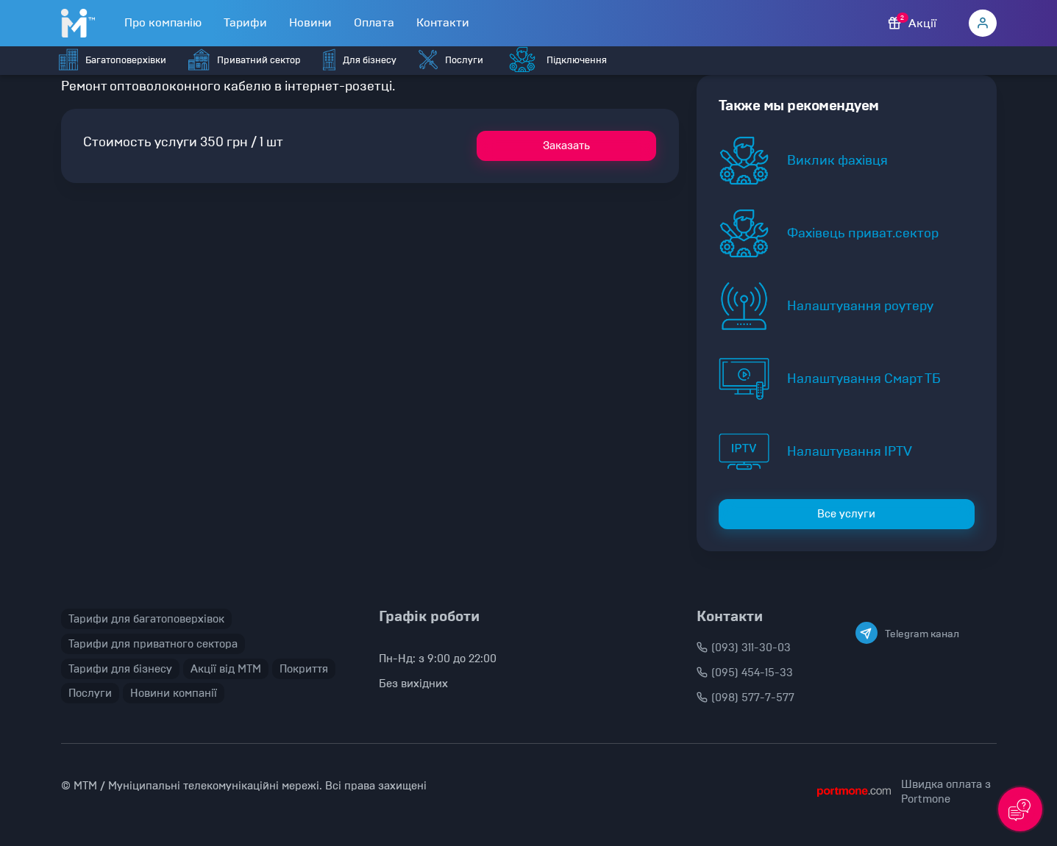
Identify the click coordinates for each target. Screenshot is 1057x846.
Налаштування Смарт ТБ (864, 378)
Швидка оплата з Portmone (946, 792)
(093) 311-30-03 (744, 647)
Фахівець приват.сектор (863, 233)
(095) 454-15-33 (745, 672)
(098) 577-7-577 (745, 697)
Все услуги (846, 513)
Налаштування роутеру (860, 306)
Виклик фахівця (837, 160)
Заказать (566, 145)
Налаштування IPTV (849, 451)
